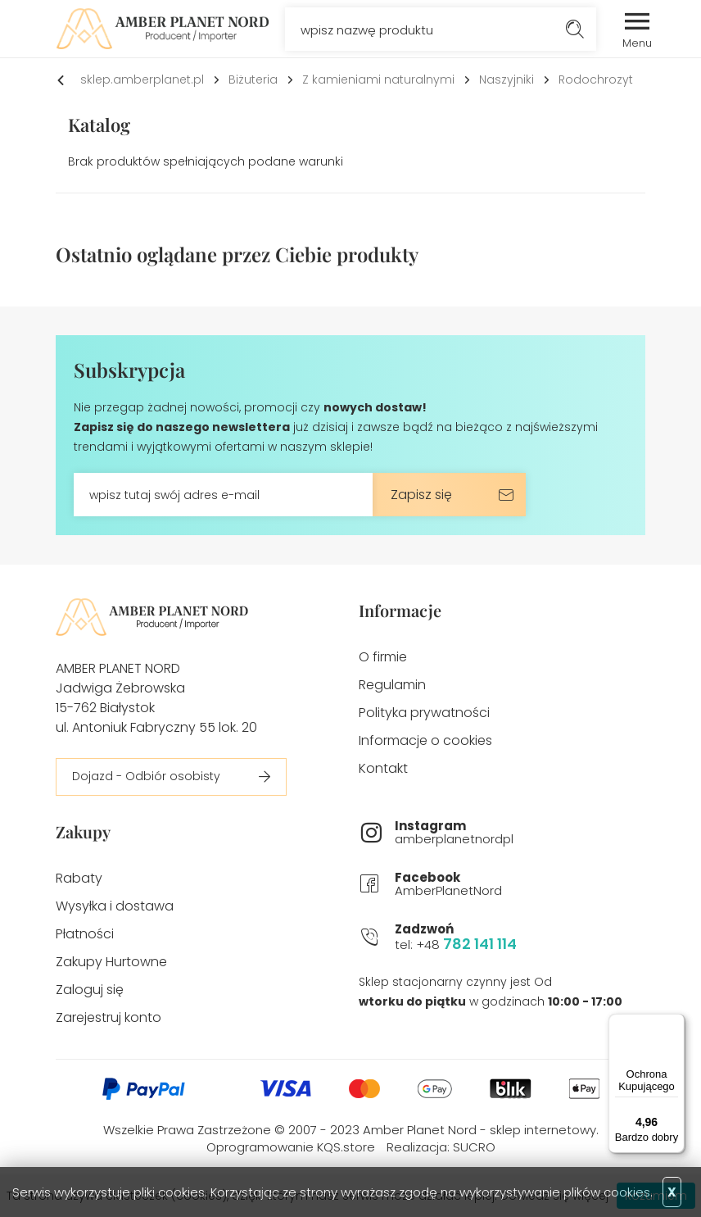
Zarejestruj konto (108, 1017)
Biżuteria (253, 79)
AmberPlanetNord (520, 884)
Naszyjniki (506, 79)
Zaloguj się (90, 989)
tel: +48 (520, 937)
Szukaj (574, 29)
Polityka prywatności (424, 712)
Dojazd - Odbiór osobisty (146, 776)
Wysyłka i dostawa (115, 906)
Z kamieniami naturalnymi (378, 79)
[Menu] (675, 1023)
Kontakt (383, 768)
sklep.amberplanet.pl (142, 79)
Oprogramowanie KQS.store (290, 1147)
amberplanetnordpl (520, 833)
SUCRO (474, 1147)
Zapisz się (421, 494)
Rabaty (79, 878)
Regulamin (392, 684)
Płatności (85, 933)
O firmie (383, 656)
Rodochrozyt (596, 79)
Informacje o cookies (425, 740)
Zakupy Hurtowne (111, 961)
